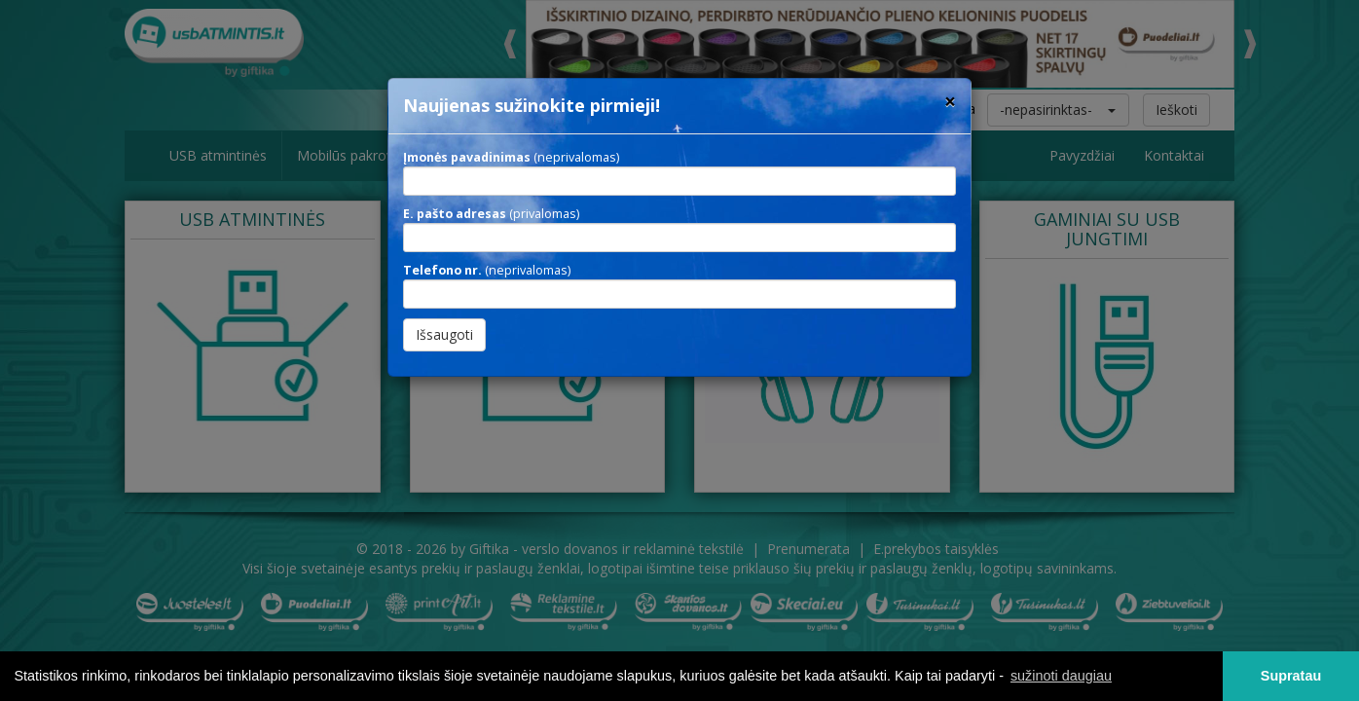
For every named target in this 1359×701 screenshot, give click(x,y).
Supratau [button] (1291, 675)
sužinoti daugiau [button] (1061, 675)
